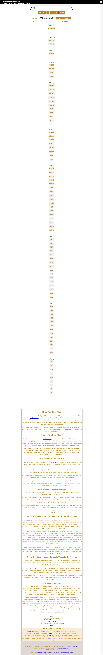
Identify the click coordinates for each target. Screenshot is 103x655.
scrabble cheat (34, 418)
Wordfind (56, 653)
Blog (5, 3)
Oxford (28, 3)
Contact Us (52, 625)
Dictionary (21, 3)
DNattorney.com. (72, 646)
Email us (51, 616)
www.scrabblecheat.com (62, 648)
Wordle (15, 3)
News (71, 653)
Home (10, 3)
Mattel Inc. (49, 635)
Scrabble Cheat (64, 653)
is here (62, 623)
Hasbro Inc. (52, 633)
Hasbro (50, 638)
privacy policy (52, 621)
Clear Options (67, 18)
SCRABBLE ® (31, 632)
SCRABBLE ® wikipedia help (52, 620)
